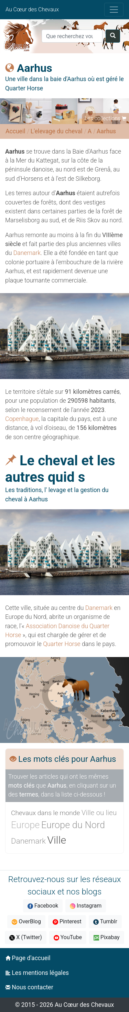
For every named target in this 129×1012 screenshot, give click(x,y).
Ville (56, 840)
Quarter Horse (61, 644)
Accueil (15, 131)
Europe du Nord (73, 825)
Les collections (102, 118)
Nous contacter (29, 987)
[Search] (72, 36)
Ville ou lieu (99, 813)
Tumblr (105, 921)
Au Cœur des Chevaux (32, 9)
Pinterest (67, 921)
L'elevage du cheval (57, 131)
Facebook (43, 905)
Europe (25, 825)
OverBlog (26, 921)
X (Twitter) (25, 937)
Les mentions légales (37, 972)
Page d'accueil (28, 958)
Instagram (85, 905)
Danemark (27, 252)
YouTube (68, 937)
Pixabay (107, 937)
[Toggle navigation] (113, 9)
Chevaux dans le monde (45, 813)
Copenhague (22, 418)
